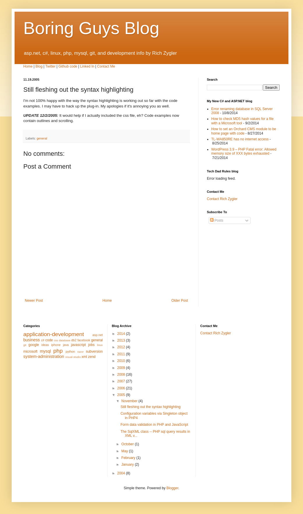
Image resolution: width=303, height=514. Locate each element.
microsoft (30, 351)
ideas (45, 345)
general (42, 138)
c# (42, 340)
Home (28, 66)
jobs (91, 345)
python (70, 351)
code (49, 340)
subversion (94, 351)
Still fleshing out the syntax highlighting (151, 407)
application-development (53, 334)
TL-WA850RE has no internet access (240, 139)
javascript (78, 345)
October (128, 444)
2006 (121, 388)
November (130, 401)
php (58, 351)
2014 (121, 334)
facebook (83, 340)
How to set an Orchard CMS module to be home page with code (243, 131)
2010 (121, 361)
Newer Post (34, 300)
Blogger (172, 488)
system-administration (43, 356)
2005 (121, 395)
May (125, 451)
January (128, 464)
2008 (121, 374)
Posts (216, 220)
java (66, 345)
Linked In (87, 66)
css (56, 340)
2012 (121, 347)
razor (80, 351)
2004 (121, 473)
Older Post (179, 300)
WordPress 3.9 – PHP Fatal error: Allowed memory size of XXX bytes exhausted (243, 151)
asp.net (97, 335)
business (31, 340)
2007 (121, 381)
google (34, 345)
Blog (39, 66)
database (64, 340)
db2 (74, 340)
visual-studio (73, 356)
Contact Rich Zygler (222, 199)
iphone (56, 345)
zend (92, 357)
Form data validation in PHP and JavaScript (154, 425)
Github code (68, 66)
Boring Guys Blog (91, 28)
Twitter (50, 66)
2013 (121, 340)
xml (84, 357)
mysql (45, 351)
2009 (121, 368)
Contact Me (106, 66)
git (24, 345)
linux (100, 345)
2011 (121, 354)
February (128, 458)
